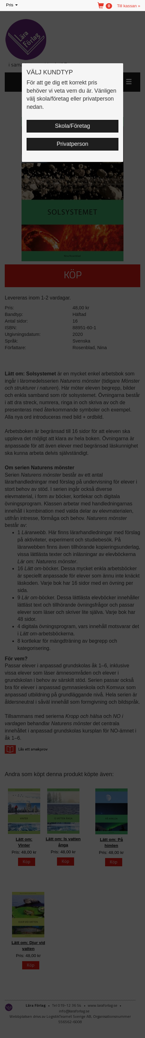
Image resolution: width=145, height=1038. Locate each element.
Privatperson (72, 144)
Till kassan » (128, 5)
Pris (12, 5)
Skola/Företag (72, 126)
